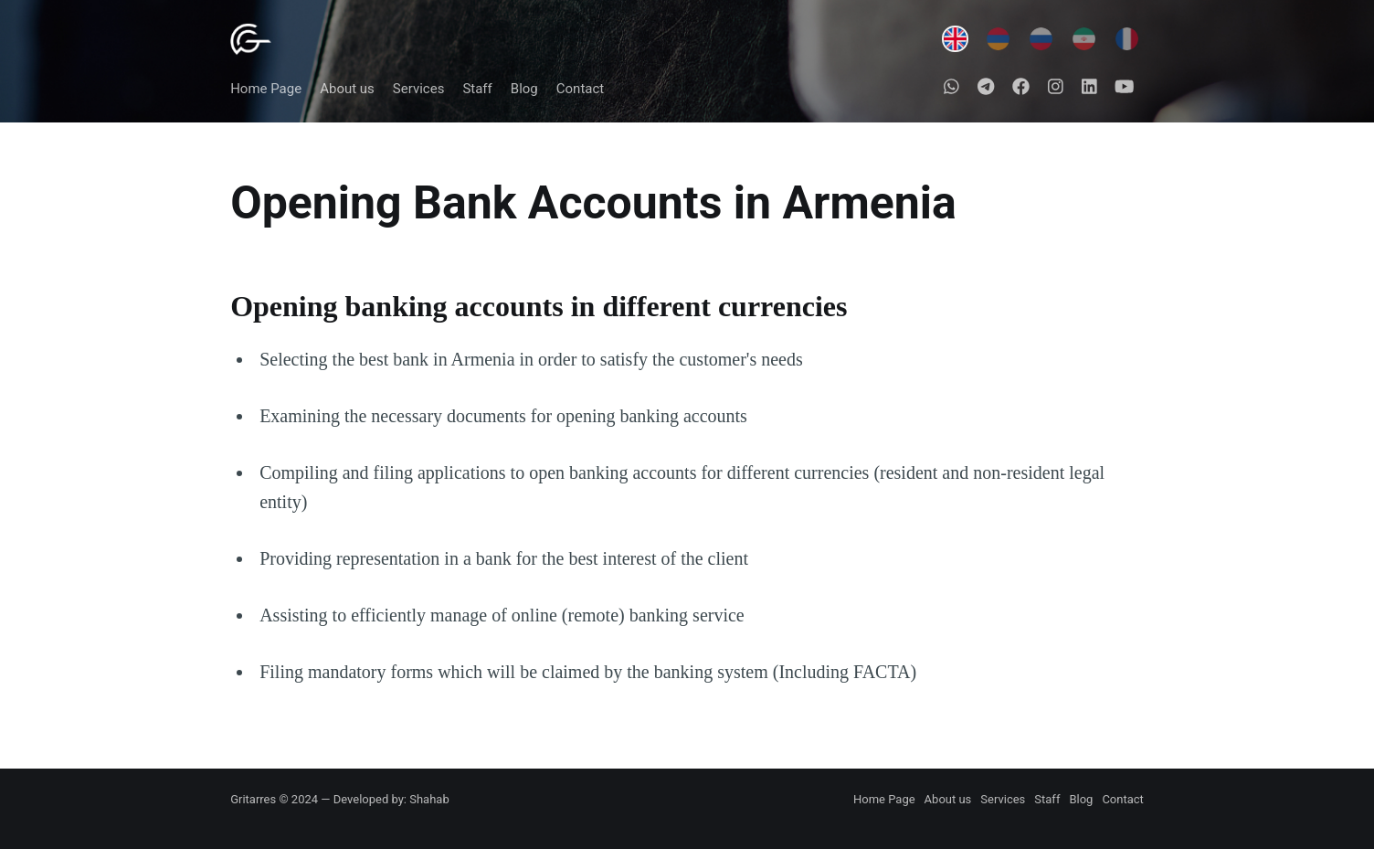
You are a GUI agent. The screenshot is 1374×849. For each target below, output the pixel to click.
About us (347, 88)
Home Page (265, 88)
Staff (476, 88)
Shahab (429, 799)
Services (419, 88)
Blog (524, 88)
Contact (580, 88)
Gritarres (253, 799)
